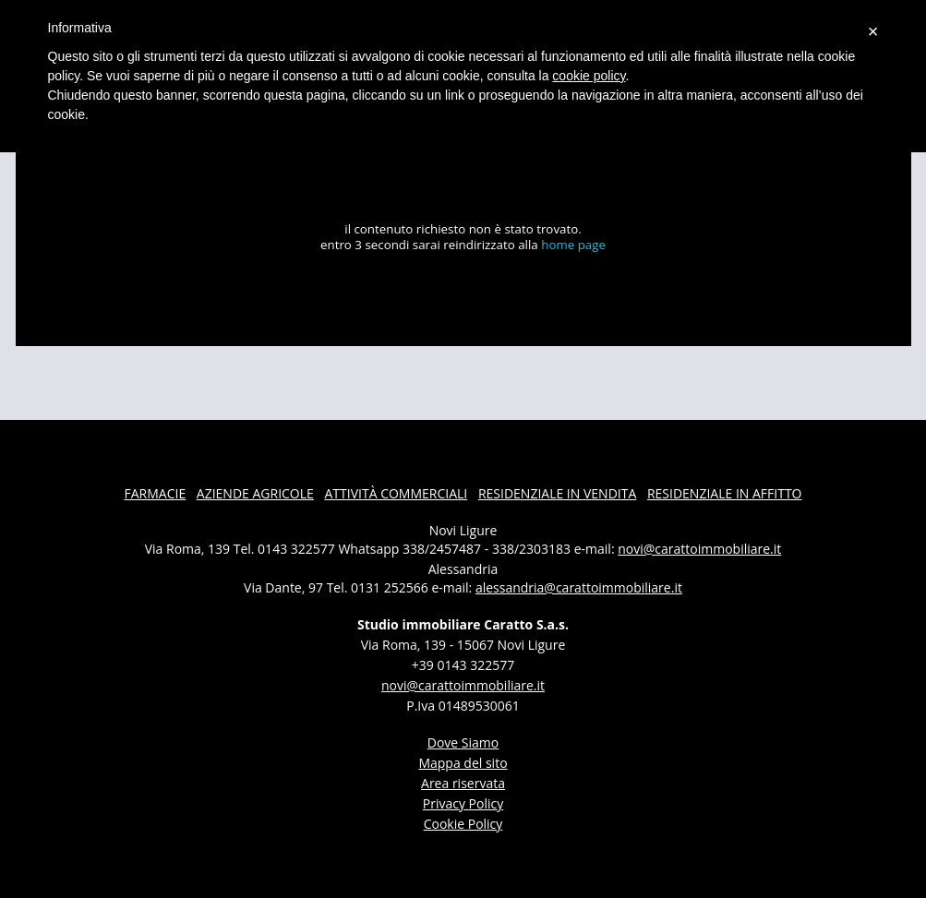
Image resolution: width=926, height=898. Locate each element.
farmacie (155, 493)
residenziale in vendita (557, 493)
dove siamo (463, 742)
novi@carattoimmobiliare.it (699, 548)
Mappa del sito (462, 763)
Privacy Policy (463, 803)
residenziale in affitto (724, 493)
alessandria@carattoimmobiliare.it (578, 587)
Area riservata (463, 783)
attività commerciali (395, 493)
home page (573, 244)
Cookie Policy (463, 823)
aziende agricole (255, 493)
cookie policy (588, 75)
